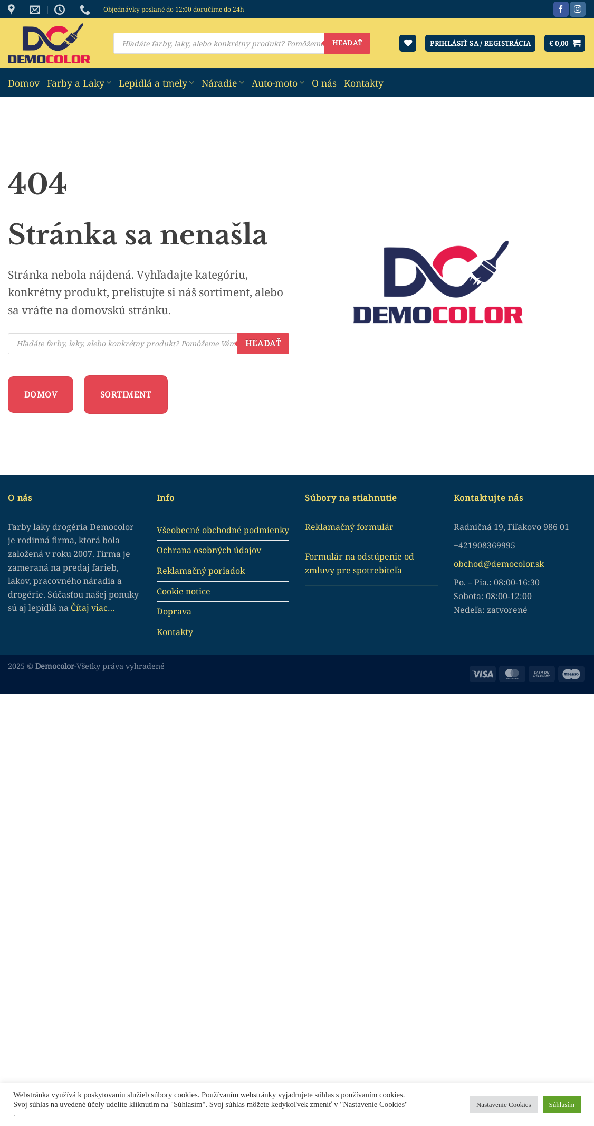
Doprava (174, 611)
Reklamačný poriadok (201, 570)
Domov (24, 83)
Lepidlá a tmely (156, 83)
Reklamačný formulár (349, 527)
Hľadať (347, 43)
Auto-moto (278, 83)
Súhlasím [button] (561, 1105)
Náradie (223, 83)
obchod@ (472, 564)
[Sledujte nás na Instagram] (577, 9)
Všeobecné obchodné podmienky (223, 530)
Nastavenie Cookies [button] (503, 1105)
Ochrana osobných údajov (209, 550)
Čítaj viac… (93, 607)
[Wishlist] (407, 43)
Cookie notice (183, 591)
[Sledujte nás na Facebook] (561, 9)
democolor (512, 564)
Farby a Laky (79, 83)
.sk (538, 564)
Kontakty (364, 83)
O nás (324, 83)
